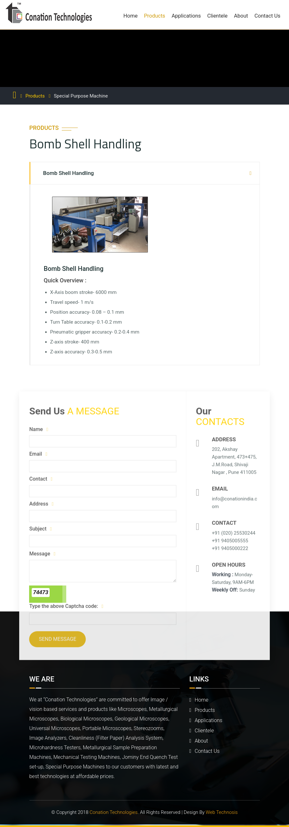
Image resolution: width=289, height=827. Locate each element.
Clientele (217, 16)
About (241, 16)
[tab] (144, 173)
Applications (186, 16)
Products (154, 16)
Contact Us (267, 16)
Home (131, 16)
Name (38, 430)
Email (37, 455)
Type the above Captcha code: (65, 606)
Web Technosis (222, 812)
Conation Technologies (114, 812)
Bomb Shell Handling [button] (68, 173)
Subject (40, 529)
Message (42, 554)
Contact (40, 479)
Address (41, 504)
